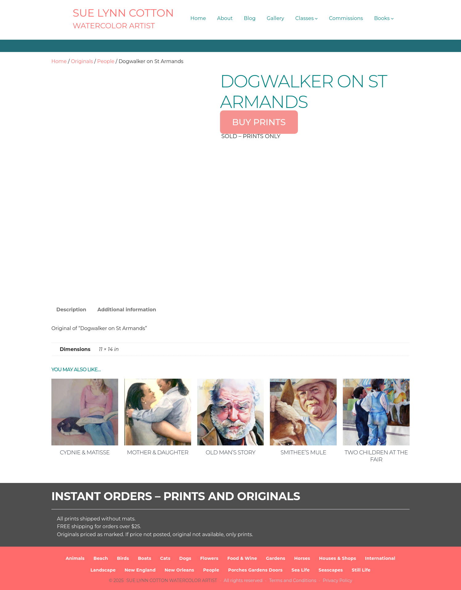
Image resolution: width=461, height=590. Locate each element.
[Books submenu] (392, 18)
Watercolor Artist (114, 25)
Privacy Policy (337, 580)
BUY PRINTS (259, 122)
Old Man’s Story (230, 452)
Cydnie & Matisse (85, 452)
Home (59, 61)
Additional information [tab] (126, 310)
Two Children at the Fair (376, 456)
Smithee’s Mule (303, 452)
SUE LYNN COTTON (123, 12)
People (105, 61)
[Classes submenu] (316, 18)
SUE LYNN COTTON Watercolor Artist (171, 580)
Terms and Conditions (292, 580)
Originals (82, 61)
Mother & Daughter (157, 452)
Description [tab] (71, 310)
